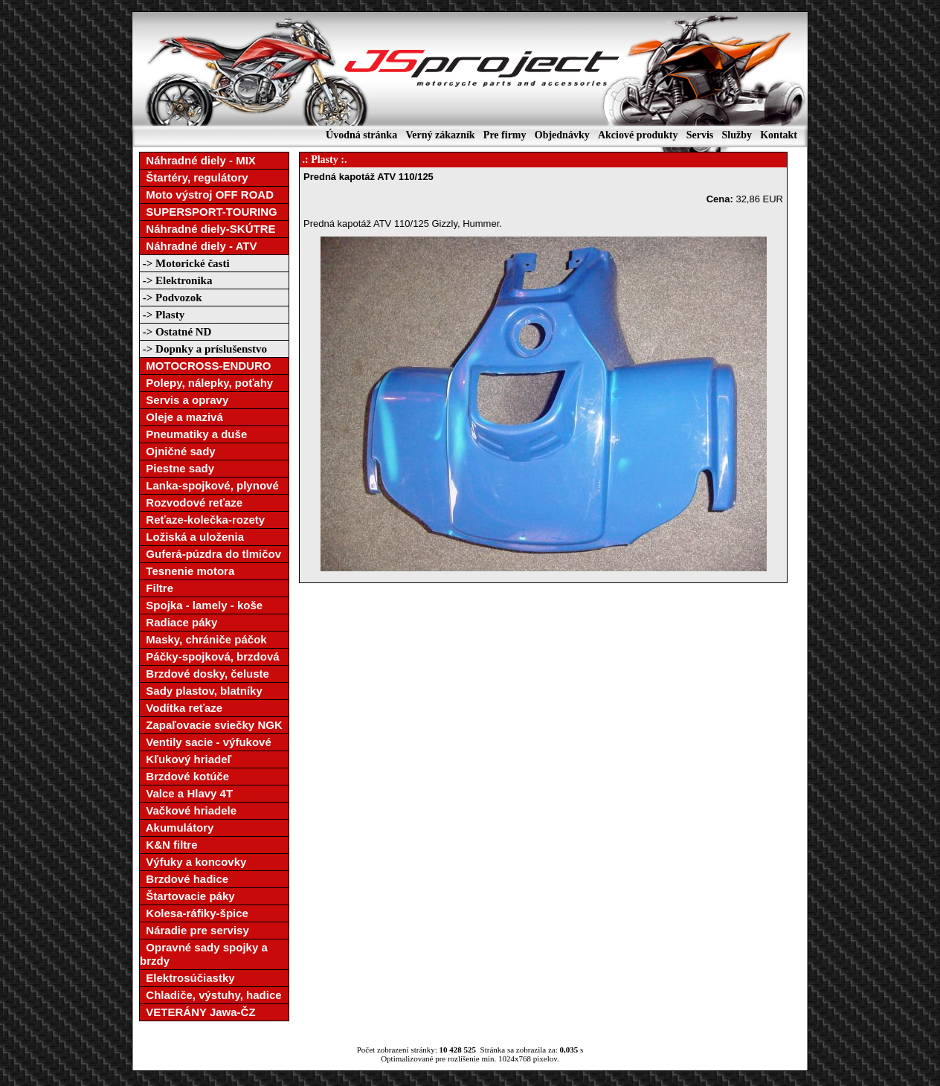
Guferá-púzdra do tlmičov (210, 553)
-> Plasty (162, 315)
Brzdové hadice (184, 879)
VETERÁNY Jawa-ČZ (198, 1012)
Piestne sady (177, 468)
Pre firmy (505, 135)
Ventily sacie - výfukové (205, 742)
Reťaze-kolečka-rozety (202, 519)
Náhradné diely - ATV (198, 246)
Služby (736, 135)
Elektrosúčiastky (187, 977)
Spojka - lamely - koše (201, 605)
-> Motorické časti (185, 263)
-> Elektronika (176, 280)
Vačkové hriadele (188, 810)
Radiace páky (178, 622)
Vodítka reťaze (181, 707)
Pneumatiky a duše (193, 434)
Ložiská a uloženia (192, 536)
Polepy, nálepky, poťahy (206, 382)
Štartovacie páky (187, 896)
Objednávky (562, 135)
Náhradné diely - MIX (198, 160)
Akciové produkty (637, 135)
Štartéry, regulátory (194, 177)
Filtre (156, 588)
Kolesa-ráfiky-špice (194, 913)
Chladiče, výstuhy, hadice (211, 995)
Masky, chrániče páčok (203, 639)
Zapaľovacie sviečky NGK (211, 725)
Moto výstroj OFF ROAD (207, 194)
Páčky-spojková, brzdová (210, 656)
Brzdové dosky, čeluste (204, 673)
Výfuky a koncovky (193, 861)
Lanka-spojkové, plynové (209, 485)
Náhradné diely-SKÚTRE (208, 228)
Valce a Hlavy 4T (186, 793)
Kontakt (778, 135)
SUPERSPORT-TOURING (208, 211)
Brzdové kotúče (184, 776)
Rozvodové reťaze (191, 502)
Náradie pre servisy (194, 930)
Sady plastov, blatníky (201, 690)
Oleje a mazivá (181, 417)
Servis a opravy (184, 399)
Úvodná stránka (361, 135)
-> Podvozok (171, 297)
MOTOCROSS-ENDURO (205, 365)
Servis (700, 135)
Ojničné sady (178, 451)
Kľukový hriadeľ (185, 759)
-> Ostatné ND (175, 332)
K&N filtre (169, 844)
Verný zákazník (439, 135)
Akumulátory (176, 827)
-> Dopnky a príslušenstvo (203, 349)
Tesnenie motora (187, 571)
